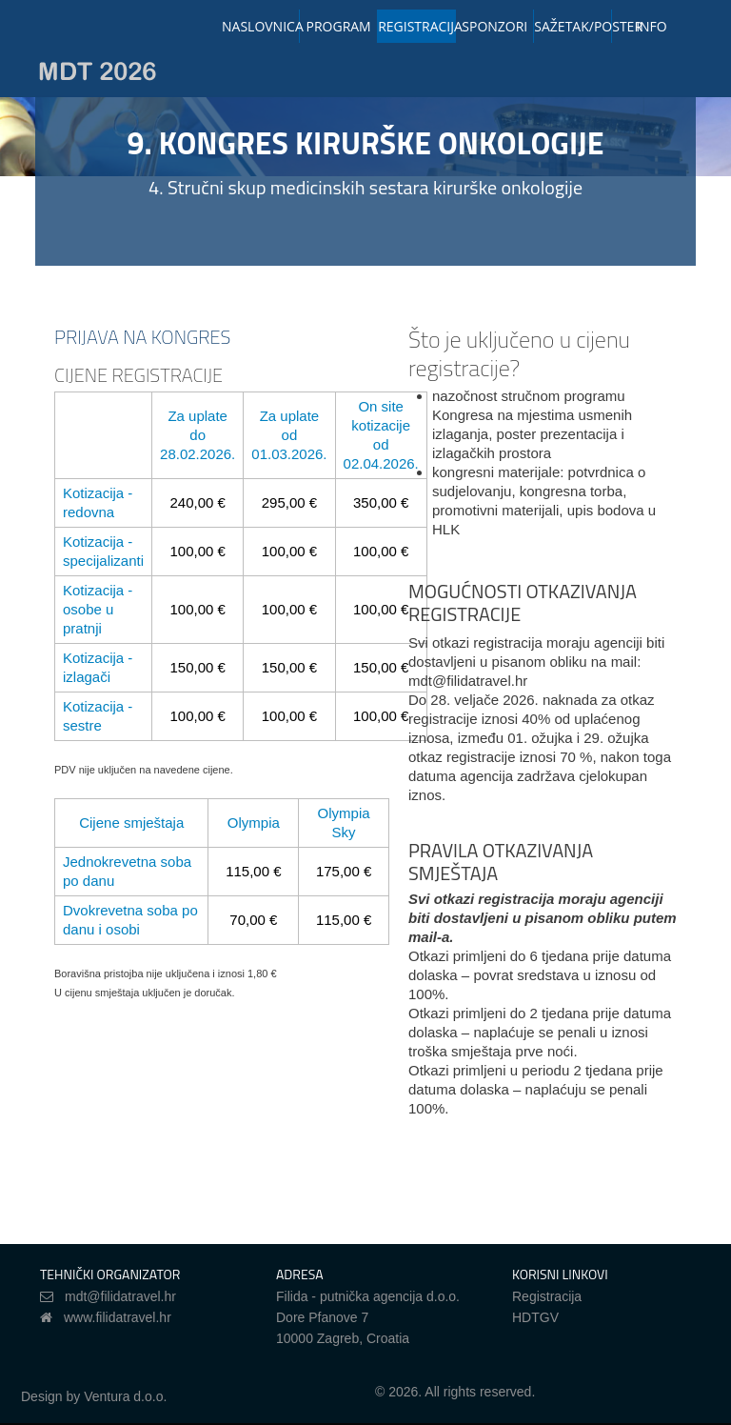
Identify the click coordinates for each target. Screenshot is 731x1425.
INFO (651, 26)
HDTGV (535, 1317)
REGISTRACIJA (417, 26)
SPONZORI (494, 26)
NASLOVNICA (261, 26)
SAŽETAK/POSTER (573, 26)
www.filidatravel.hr (117, 1317)
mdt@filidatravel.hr (120, 1296)
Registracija (547, 1296)
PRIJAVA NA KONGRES (142, 336)
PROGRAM (338, 26)
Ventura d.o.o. (125, 1396)
